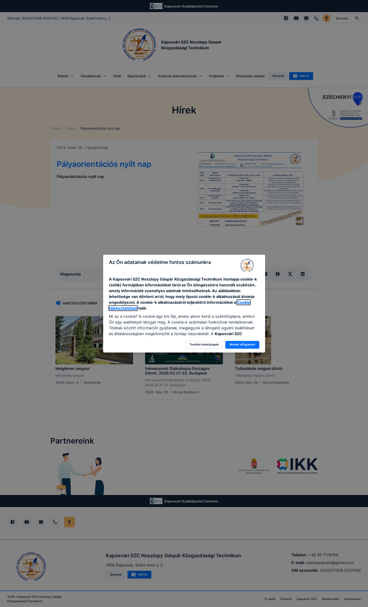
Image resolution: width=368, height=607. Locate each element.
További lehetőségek (204, 344)
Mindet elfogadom (242, 344)
